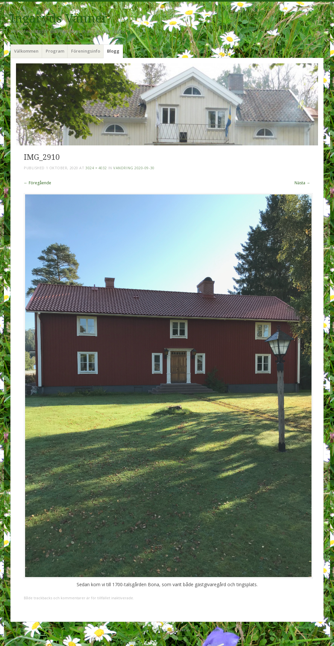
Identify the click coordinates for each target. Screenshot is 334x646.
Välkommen (26, 51)
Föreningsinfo (85, 51)
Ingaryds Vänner (59, 18)
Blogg (113, 51)
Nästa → (302, 183)
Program (55, 51)
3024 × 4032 (96, 167)
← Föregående (37, 183)
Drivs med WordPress (132, 629)
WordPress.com (206, 629)
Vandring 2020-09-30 (133, 167)
